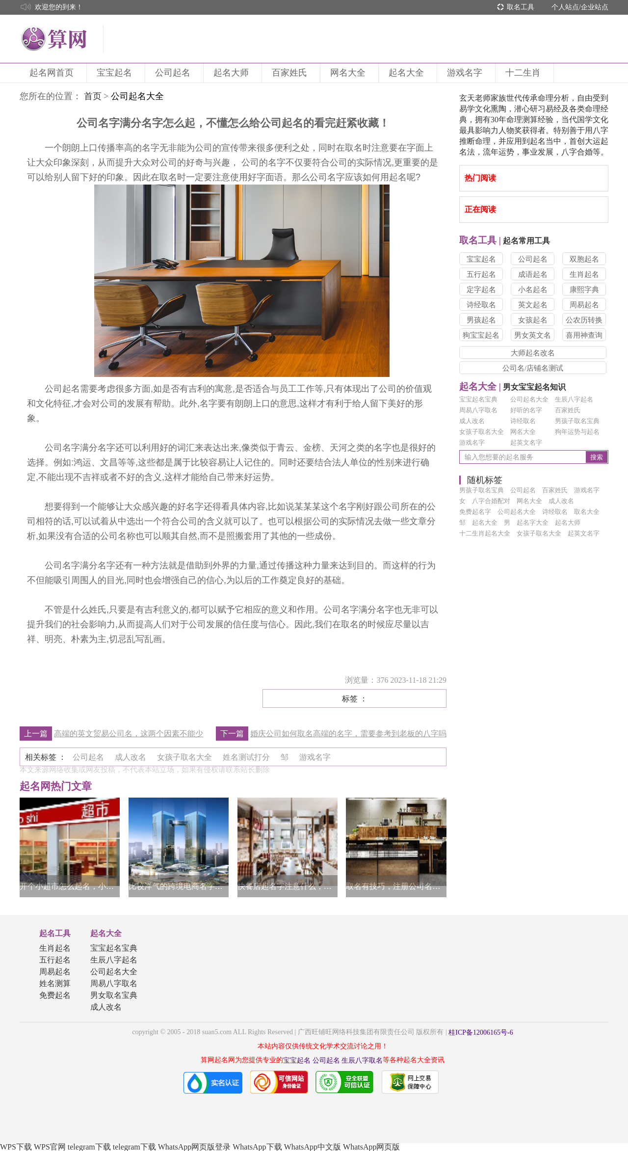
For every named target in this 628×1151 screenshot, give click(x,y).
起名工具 (55, 933)
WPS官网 (50, 1147)
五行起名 (481, 274)
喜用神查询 (584, 335)
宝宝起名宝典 (478, 399)
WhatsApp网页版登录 (194, 1147)
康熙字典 (584, 290)
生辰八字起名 (574, 399)
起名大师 (232, 73)
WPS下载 (16, 1147)
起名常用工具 (504, 241)
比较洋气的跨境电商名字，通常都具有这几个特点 (179, 886)
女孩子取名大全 (481, 431)
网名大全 (349, 73)
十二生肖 (524, 73)
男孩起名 (481, 320)
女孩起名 (533, 320)
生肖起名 (584, 274)
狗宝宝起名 (481, 335)
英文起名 (533, 305)
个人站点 (565, 7)
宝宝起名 (116, 73)
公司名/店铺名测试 (532, 368)
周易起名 (584, 305)
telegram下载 (89, 1147)
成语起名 (533, 274)
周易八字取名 (478, 410)
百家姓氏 (291, 73)
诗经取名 (481, 305)
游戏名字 (466, 73)
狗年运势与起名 (577, 431)
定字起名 (481, 290)
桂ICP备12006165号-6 (480, 1032)
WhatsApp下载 (257, 1147)
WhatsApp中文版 (312, 1147)
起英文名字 (526, 442)
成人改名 (472, 421)
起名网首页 (53, 73)
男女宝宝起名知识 (512, 387)
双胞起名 (584, 259)
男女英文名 (532, 335)
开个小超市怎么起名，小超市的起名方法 (70, 886)
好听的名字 (526, 410)
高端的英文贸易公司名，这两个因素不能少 (128, 733)
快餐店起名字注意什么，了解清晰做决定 (287, 886)
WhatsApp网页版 (371, 1147)
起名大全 (408, 73)
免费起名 (55, 995)
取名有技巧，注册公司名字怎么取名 (396, 886)
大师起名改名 (533, 353)
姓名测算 (55, 983)
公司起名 (174, 73)
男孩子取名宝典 (577, 421)
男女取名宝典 (113, 995)
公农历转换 (584, 320)
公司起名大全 (529, 399)
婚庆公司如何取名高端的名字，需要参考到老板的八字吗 (348, 733)
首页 (93, 96)
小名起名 (533, 290)
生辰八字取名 (362, 1060)
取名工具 (520, 7)
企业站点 (594, 7)
